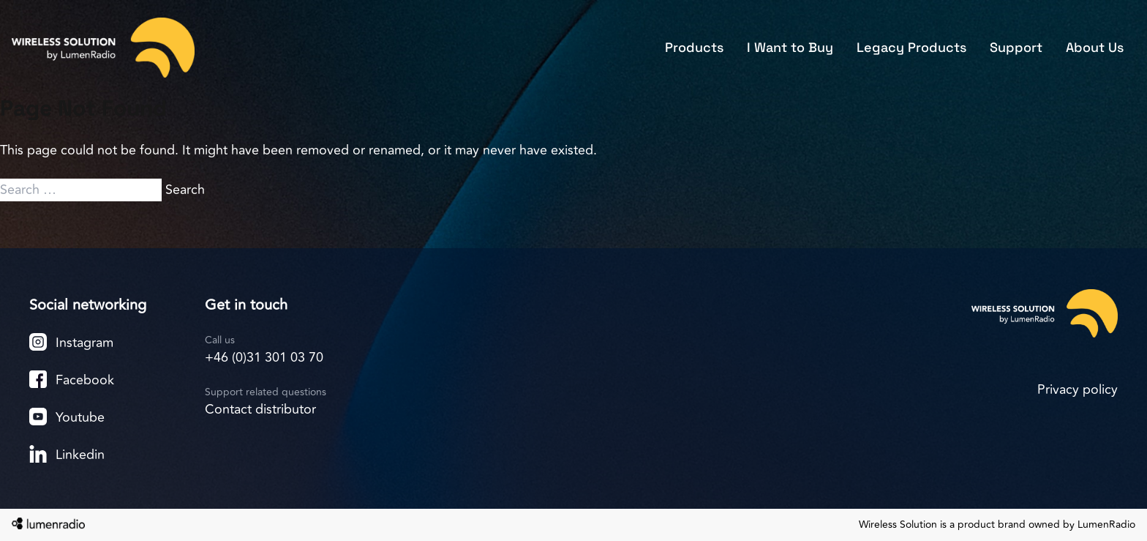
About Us (1095, 47)
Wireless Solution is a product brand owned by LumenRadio (997, 525)
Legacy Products (911, 47)
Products (694, 47)
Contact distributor (260, 409)
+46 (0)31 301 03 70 (264, 357)
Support (1016, 47)
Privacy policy (1077, 389)
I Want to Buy (790, 47)
